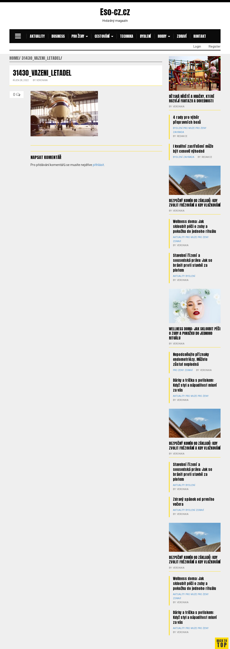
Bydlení (145, 36)
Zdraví (182, 36)
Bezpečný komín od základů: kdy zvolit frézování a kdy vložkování (195, 203)
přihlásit (98, 165)
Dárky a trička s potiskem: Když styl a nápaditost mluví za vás (195, 381)
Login (197, 46)
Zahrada (178, 132)
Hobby (162, 36)
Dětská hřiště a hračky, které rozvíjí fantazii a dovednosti (191, 99)
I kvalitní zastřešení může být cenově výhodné (193, 148)
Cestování (102, 36)
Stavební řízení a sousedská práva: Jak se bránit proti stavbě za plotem (192, 262)
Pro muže (188, 128)
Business (58, 36)
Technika (126, 36)
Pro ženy (77, 36)
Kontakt (199, 36)
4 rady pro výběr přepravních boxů (187, 120)
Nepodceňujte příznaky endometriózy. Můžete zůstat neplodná (191, 355)
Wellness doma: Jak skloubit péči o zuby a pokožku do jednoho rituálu (194, 226)
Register (215, 46)
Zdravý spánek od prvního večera (193, 493)
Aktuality (37, 36)
